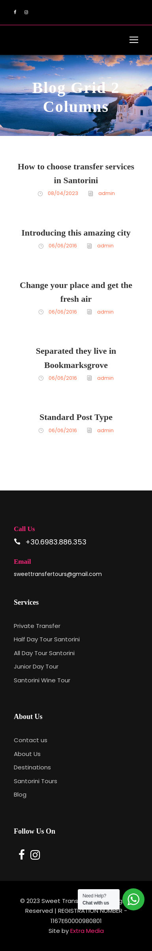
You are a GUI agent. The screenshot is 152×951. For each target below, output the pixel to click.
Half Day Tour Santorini (47, 639)
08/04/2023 (63, 193)
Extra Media (87, 931)
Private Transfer (37, 626)
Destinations (32, 767)
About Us (27, 754)
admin (106, 193)
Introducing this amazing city (75, 233)
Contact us (30, 740)
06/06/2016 (63, 245)
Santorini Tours (35, 781)
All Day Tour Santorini (44, 653)
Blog (20, 794)
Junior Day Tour (36, 666)
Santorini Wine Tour (42, 680)
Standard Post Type (76, 417)
